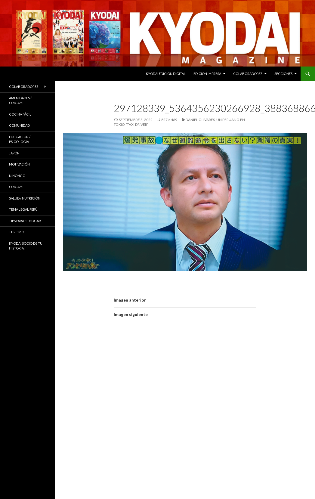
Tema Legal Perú (23, 209)
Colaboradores (247, 74)
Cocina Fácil (20, 114)
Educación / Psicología (19, 139)
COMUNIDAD (19, 125)
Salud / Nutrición (24, 198)
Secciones (283, 74)
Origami (16, 187)
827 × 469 (169, 119)
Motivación (19, 164)
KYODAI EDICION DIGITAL (166, 74)
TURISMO (16, 232)
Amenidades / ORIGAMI (20, 100)
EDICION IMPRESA (207, 74)
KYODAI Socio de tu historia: (25, 245)
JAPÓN (14, 153)
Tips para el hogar (25, 221)
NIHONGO (17, 176)
